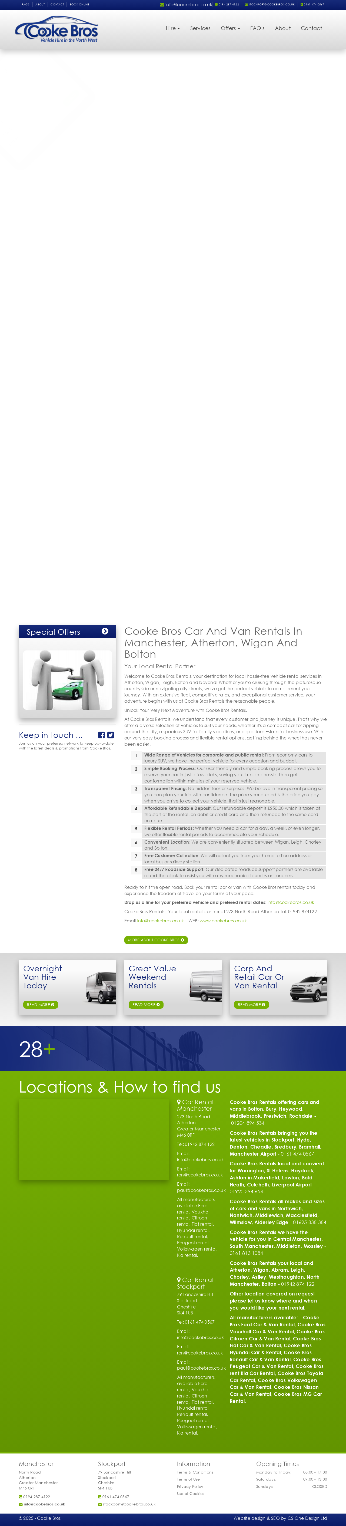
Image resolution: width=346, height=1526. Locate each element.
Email (30, 143)
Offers (230, 28)
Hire (173, 28)
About (40, 4)
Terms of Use (188, 1479)
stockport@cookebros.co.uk (270, 4)
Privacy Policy (190, 1486)
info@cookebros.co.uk (291, 902)
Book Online (79, 4)
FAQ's (25, 4)
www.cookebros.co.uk (223, 920)
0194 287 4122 (227, 4)
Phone (32, 132)
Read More (251, 1004)
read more (41, 1004)
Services (200, 28)
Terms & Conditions (195, 1472)
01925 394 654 (246, 1191)
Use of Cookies (190, 1493)
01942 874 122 (297, 1284)
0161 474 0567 (312, 4)
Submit (102, 153)
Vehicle (33, 88)
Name (31, 121)
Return (32, 110)
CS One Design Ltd (307, 1518)
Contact (57, 4)
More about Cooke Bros (156, 939)
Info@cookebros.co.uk (160, 920)
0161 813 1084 (246, 1253)
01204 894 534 (247, 1123)
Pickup (32, 99)
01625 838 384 (309, 1222)
